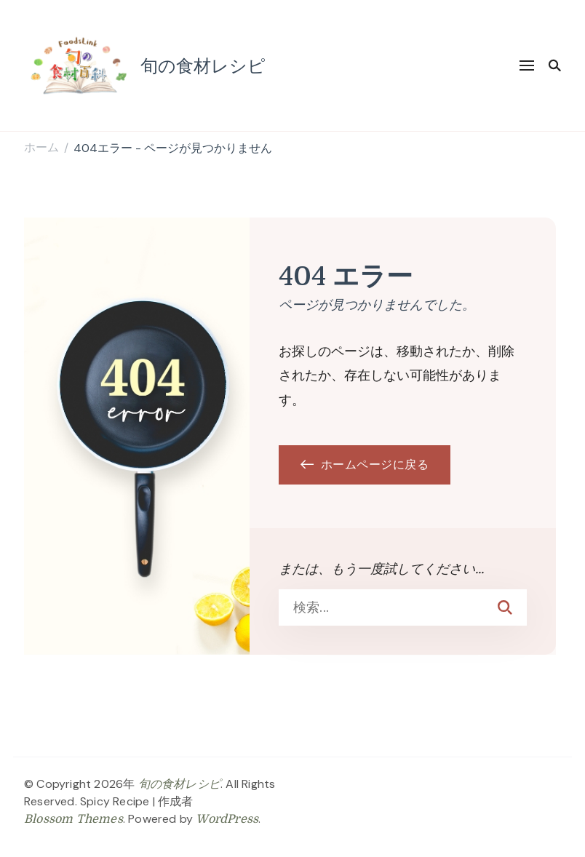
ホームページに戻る (365, 464)
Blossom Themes (73, 819)
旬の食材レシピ (203, 65)
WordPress (227, 819)
